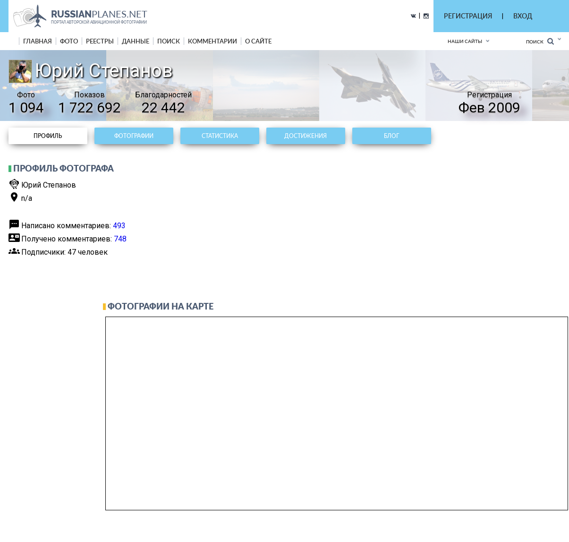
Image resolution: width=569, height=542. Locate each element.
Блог (391, 135)
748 (120, 238)
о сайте (258, 41)
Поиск (540, 41)
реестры (100, 41)
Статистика (220, 135)
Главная (37, 41)
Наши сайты (465, 41)
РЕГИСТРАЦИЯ (468, 16)
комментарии (212, 41)
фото (69, 41)
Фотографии (133, 135)
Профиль (48, 135)
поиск (168, 41)
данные (135, 41)
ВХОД (522, 16)
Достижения (305, 135)
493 (119, 225)
